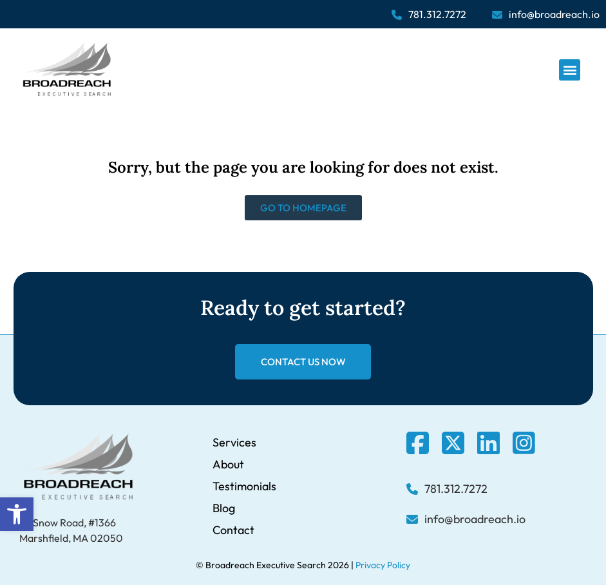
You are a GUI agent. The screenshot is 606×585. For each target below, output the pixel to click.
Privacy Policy (382, 565)
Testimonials (244, 486)
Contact (233, 530)
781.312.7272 (437, 14)
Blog (224, 508)
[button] (16, 514)
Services (234, 442)
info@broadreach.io (554, 14)
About (228, 464)
